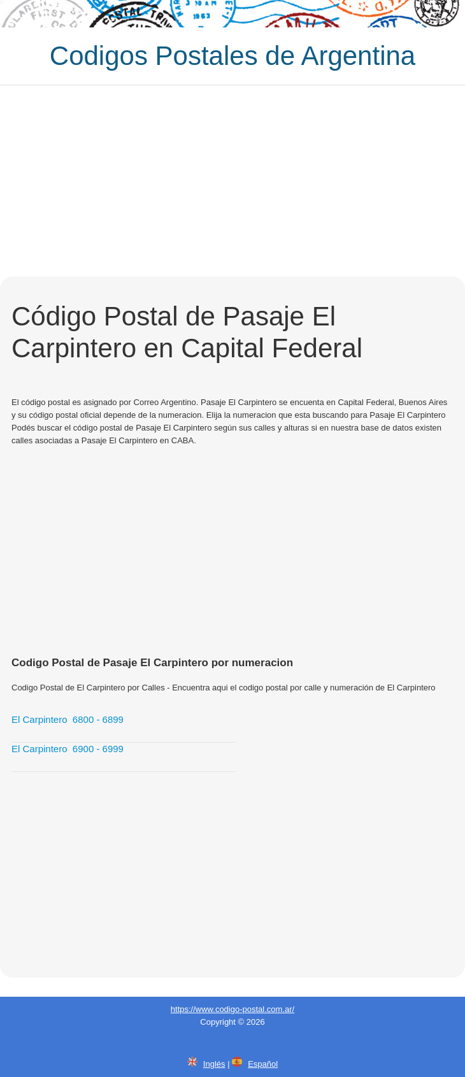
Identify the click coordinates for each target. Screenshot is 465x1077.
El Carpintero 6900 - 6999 (67, 748)
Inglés (214, 1064)
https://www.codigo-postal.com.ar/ (232, 1009)
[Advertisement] (232, 181)
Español (263, 1064)
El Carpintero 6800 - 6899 (67, 719)
